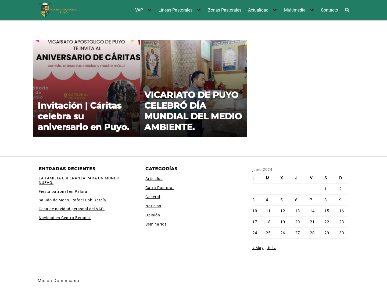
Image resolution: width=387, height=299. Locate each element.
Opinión (152, 215)
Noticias (153, 206)
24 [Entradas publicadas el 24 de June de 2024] (254, 233)
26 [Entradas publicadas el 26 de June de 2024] (282, 233)
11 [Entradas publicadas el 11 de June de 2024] (268, 211)
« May (258, 248)
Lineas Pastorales (175, 10)
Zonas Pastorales (224, 10)
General (152, 197)
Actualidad (258, 10)
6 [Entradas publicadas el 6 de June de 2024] (296, 200)
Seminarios (156, 224)
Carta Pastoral (159, 188)
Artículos (154, 178)
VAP (139, 10)
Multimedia (295, 10)
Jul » (271, 248)
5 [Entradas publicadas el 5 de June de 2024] (281, 200)
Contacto (329, 10)
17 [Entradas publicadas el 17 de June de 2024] (254, 222)
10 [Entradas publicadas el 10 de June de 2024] (254, 211)
